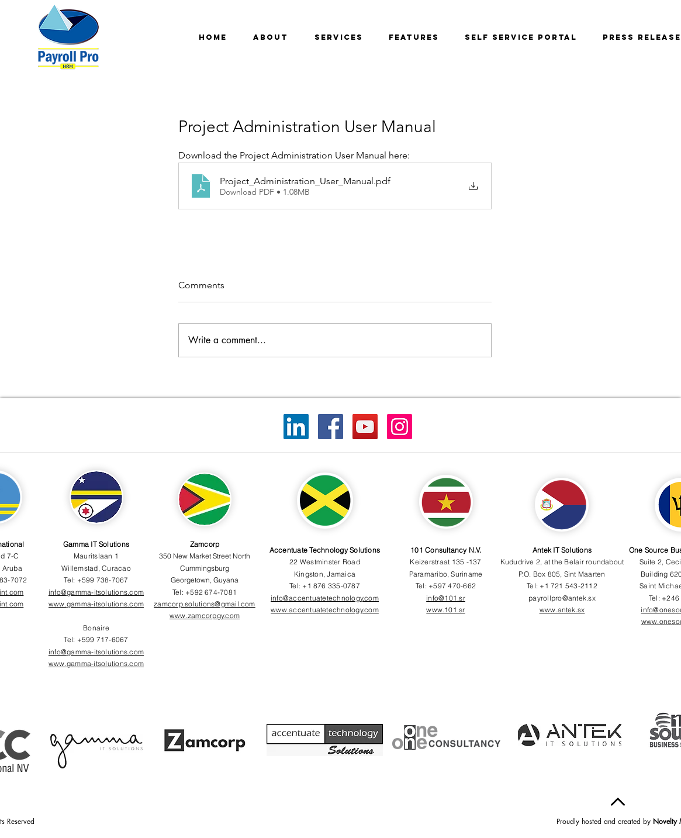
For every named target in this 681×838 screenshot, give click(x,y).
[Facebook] (330, 426)
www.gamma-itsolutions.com (96, 603)
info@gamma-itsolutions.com (96, 592)
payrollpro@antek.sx (562, 598)
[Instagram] (399, 426)
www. (179, 615)
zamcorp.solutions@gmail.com (204, 603)
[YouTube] (365, 426)
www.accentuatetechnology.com (325, 609)
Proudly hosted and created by (604, 821)
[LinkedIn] (296, 426)
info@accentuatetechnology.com (325, 598)
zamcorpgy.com (214, 615)
